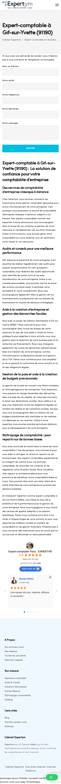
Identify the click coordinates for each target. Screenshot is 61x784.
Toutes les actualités (15, 656)
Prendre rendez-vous (16, 722)
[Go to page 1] (27, 612)
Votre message (30, 132)
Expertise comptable (15, 678)
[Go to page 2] (30, 612)
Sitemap (9, 726)
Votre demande (30, 114)
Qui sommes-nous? (14, 647)
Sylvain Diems (26, 579)
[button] (52, 777)
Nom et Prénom (30, 71)
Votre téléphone (30, 100)
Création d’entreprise (16, 687)
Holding (8, 700)
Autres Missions (12, 691)
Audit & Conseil (12, 683)
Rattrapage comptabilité (18, 695)
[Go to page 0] (24, 612)
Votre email (30, 85)
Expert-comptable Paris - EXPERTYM (30, 551)
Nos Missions (11, 651)
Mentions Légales (14, 660)
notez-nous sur (30, 568)
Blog (7, 718)
